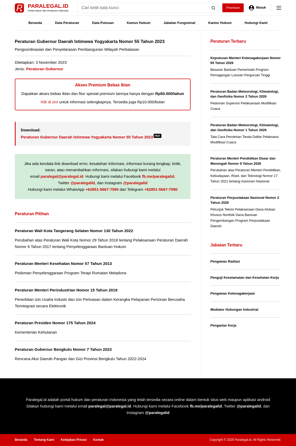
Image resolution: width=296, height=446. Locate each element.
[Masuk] (257, 7)
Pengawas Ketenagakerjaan (232, 293)
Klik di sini (49, 102)
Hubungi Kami (256, 23)
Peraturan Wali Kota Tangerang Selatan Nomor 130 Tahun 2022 (74, 230)
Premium (233, 8)
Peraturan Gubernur (44, 69)
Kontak (98, 440)
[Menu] (278, 7)
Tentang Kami (44, 440)
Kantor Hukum (220, 23)
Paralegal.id (48, 6)
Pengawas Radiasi (225, 261)
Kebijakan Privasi (73, 440)
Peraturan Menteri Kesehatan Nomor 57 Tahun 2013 (63, 263)
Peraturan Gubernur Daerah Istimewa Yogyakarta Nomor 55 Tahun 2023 (91, 137)
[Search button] (213, 8)
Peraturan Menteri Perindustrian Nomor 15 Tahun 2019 (66, 290)
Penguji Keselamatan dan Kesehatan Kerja (244, 277)
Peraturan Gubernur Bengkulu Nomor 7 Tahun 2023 (63, 349)
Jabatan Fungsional (179, 23)
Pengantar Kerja (223, 325)
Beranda (35, 23)
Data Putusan (103, 23)
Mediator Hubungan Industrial (234, 309)
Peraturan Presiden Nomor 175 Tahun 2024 (55, 323)
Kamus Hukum (138, 23)
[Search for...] (142, 8)
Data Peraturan (67, 23)
